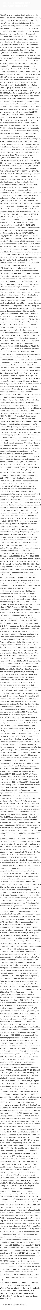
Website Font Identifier (9, 1288)
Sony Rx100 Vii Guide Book (28, 1288)
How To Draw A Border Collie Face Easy (15, 1291)
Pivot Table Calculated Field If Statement (16, 1283)
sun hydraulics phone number (16, 5)
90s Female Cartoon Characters (19, 1296)
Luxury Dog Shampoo (26, 1285)
